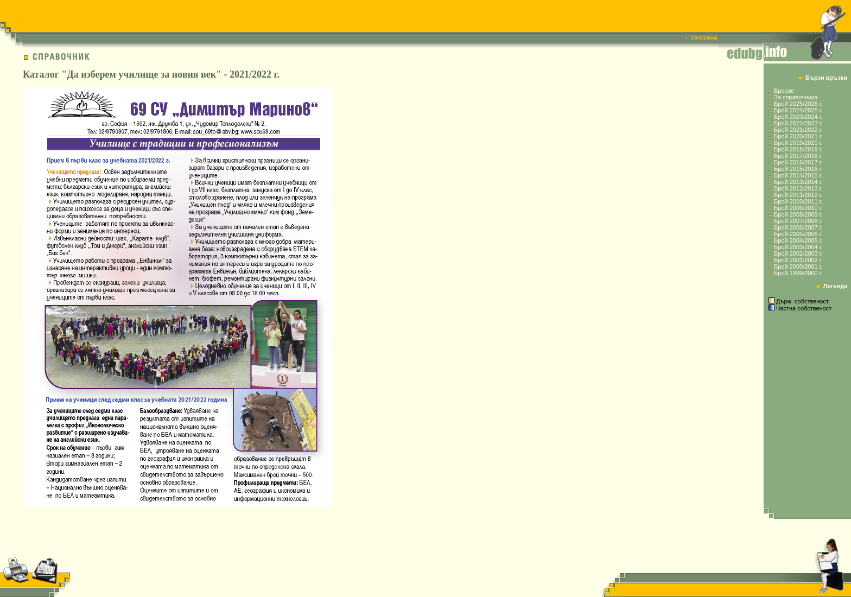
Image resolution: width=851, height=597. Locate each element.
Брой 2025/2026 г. (798, 103)
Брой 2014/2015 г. (798, 175)
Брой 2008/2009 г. (798, 214)
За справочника (795, 97)
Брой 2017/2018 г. (798, 156)
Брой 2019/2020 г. (798, 142)
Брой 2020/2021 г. (798, 136)
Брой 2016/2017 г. (798, 162)
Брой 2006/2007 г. (798, 227)
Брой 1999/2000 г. (798, 273)
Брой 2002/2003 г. (798, 253)
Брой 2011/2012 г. (798, 195)
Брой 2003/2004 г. (798, 247)
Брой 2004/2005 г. (798, 240)
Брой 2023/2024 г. (798, 116)
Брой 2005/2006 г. (798, 234)
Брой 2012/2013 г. (798, 188)
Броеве (784, 90)
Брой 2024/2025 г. (798, 110)
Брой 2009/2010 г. (798, 208)
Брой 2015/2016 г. (798, 169)
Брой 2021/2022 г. (798, 129)
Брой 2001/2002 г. (798, 260)
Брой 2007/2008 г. (798, 221)
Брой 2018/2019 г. (798, 149)
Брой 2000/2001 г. (798, 266)
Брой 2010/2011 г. (798, 201)
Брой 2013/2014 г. (798, 182)
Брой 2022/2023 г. (798, 123)
